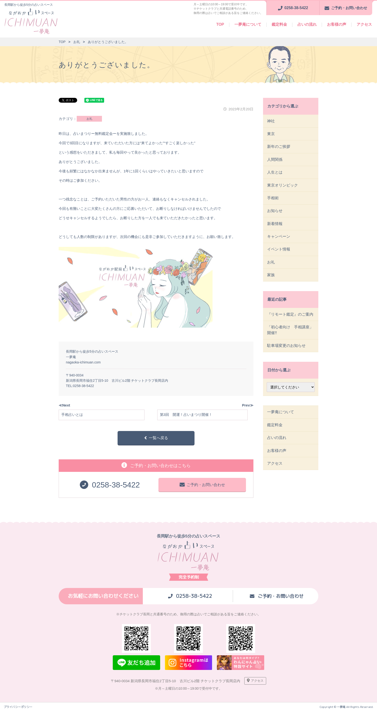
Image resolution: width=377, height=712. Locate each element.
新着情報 (275, 227)
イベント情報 (278, 253)
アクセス (364, 24)
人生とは (275, 174)
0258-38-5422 (83, 386)
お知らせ (275, 214)
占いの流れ (307, 24)
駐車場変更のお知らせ (286, 352)
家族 (271, 280)
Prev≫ (247, 405)
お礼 (89, 118)
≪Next (64, 405)
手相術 (273, 200)
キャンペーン (278, 240)
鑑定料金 (279, 24)
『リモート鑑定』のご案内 (290, 319)
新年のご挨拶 (278, 147)
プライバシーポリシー (18, 708)
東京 (271, 134)
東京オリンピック (282, 187)
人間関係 (275, 161)
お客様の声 (336, 24)
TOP (220, 24)
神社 (271, 121)
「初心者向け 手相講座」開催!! (290, 335)
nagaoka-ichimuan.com (83, 362)
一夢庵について (247, 24)
